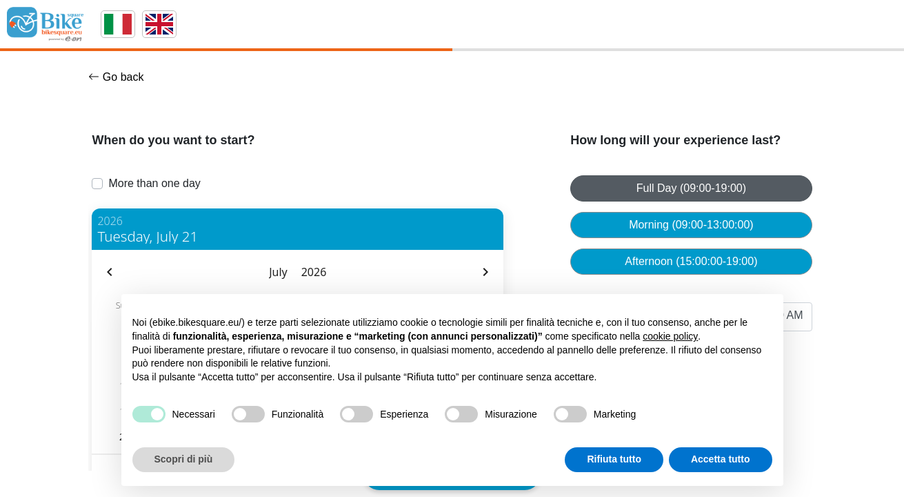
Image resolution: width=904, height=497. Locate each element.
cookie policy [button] (670, 336)
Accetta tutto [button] (720, 459)
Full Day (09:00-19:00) (691, 188)
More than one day (154, 183)
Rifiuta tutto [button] (614, 459)
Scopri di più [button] (183, 459)
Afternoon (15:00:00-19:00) (691, 261)
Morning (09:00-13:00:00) (691, 225)
